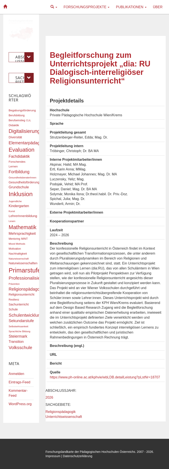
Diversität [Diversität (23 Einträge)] (15, 137)
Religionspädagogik (61, 412)
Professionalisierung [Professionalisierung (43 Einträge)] (29, 277)
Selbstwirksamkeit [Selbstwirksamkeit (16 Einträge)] (18, 326)
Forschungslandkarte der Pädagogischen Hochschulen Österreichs (90, 451)
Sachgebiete (24, 78)
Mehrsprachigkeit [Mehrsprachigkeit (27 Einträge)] (22, 233)
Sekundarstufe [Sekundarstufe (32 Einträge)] (21, 321)
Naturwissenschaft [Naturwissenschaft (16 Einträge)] (19, 258)
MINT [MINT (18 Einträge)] (24, 238)
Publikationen (131, 7)
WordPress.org (20, 404)
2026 (49, 397)
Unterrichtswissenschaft (64, 417)
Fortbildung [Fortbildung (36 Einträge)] (19, 172)
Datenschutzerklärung (77, 456)
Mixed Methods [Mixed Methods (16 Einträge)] (17, 243)
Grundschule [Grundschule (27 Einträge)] (19, 187)
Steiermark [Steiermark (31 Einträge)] (18, 336)
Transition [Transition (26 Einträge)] (16, 341)
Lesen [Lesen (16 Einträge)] (12, 221)
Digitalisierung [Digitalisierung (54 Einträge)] (24, 131)
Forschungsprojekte (87, 7)
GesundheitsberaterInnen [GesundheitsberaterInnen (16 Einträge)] (22, 177)
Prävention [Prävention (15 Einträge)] (14, 284)
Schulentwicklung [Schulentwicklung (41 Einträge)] (26, 315)
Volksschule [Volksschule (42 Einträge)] (20, 347)
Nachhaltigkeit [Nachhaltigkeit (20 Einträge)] (18, 253)
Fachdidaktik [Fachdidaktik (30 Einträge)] (19, 156)
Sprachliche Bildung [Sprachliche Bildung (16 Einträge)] (19, 331)
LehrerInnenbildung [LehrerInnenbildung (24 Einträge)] (23, 216)
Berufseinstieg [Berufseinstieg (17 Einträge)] (17, 120)
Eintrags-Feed (19, 382)
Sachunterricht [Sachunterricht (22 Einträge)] (19, 304)
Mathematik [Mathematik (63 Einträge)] (22, 227)
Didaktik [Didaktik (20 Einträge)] (14, 125)
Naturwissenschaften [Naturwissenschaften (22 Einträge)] (23, 263)
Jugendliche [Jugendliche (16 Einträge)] (15, 201)
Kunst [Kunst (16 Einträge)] (12, 211)
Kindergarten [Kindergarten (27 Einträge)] (19, 206)
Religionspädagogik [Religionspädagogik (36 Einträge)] (27, 289)
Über (158, 7)
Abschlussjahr (24, 57)
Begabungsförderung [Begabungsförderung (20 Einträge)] (22, 110)
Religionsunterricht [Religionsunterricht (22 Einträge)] (21, 294)
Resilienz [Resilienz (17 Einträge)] (14, 299)
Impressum (53, 456)
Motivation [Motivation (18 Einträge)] (15, 248)
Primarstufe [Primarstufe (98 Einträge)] (25, 270)
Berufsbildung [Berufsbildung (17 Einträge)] (17, 115)
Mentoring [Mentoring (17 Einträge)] (14, 238)
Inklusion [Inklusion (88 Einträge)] (21, 194)
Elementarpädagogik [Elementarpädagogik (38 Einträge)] (28, 142)
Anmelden (16, 374)
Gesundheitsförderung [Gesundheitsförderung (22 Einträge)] (24, 182)
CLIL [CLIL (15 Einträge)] (28, 120)
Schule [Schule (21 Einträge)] (13, 309)
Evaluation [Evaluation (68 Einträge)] (22, 150)
